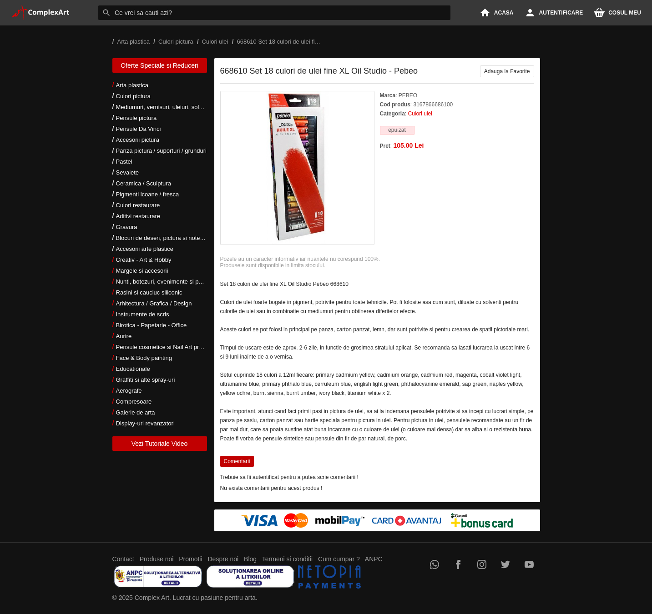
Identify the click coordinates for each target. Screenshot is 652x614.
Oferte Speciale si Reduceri (159, 65)
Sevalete (127, 172)
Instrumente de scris (142, 314)
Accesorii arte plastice (144, 248)
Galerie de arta (135, 412)
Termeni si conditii (287, 559)
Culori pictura (133, 96)
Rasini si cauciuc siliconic (149, 292)
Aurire (124, 336)
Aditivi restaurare (138, 216)
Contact (123, 559)
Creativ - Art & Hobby (144, 259)
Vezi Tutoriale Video (159, 443)
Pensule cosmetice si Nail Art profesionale (171, 347)
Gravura (126, 227)
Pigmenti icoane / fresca (147, 194)
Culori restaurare (138, 205)
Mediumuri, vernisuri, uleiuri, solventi (164, 107)
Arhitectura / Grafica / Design (154, 303)
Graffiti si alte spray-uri (145, 379)
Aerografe (129, 390)
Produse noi (157, 559)
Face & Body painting (144, 357)
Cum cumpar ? (339, 559)
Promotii (190, 559)
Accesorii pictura (137, 139)
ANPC (374, 559)
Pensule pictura (136, 118)
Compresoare (134, 401)
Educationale (133, 368)
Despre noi (223, 559)
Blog (250, 559)
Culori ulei (420, 113)
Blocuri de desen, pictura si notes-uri (164, 238)
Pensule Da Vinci (138, 128)
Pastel (124, 161)
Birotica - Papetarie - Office (151, 325)
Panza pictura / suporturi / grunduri (161, 150)
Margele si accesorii (142, 270)
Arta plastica (132, 85)
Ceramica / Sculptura (143, 183)
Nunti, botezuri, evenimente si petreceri (167, 281)
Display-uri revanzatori (145, 423)
